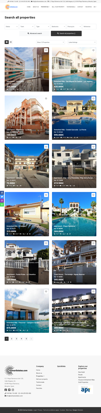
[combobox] (12, 26)
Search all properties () (66, 33)
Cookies (62, 410)
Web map (69, 410)
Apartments (82, 377)
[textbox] (12, 27)
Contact (80, 7)
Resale (80, 375)
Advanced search (35, 33)
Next (46, 69)
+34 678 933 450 (24, 1)
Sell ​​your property (58, 7)
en (95, 7)
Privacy (40, 410)
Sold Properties (83, 382)
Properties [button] (45, 7)
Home (28, 7)
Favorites (88, 7)
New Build (81, 372)
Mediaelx (80, 410)
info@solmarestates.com (39, 1)
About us (36, 7)
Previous (7, 69)
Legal (35, 410)
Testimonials (71, 7)
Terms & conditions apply (51, 410)
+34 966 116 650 (13, 1)
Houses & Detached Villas (86, 380)
